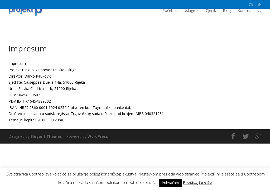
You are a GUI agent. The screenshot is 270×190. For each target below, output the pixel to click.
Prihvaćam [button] (170, 182)
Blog (227, 19)
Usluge (189, 19)
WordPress (98, 136)
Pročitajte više (197, 182)
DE (251, 4)
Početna (169, 19)
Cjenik (211, 19)
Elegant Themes (46, 136)
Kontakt (244, 19)
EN (260, 4)
